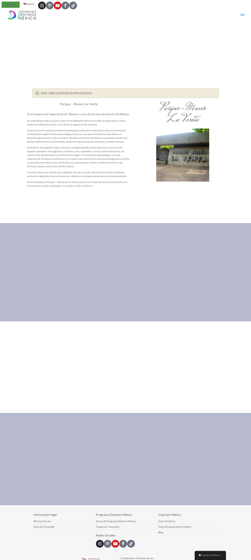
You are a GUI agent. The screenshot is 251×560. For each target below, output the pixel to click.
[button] (125, 94)
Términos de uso (145, 558)
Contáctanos (128, 558)
